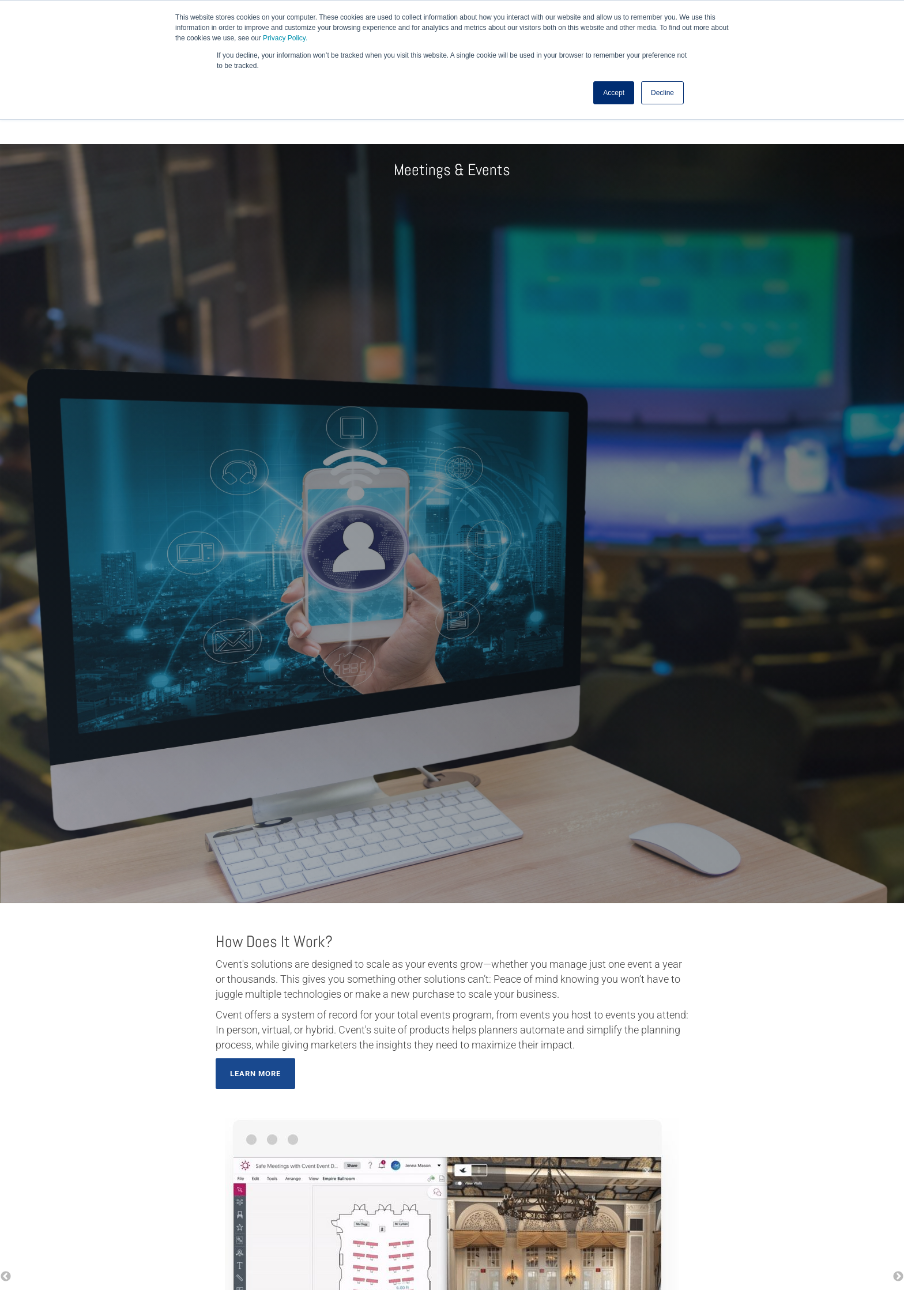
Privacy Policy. (285, 38)
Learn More (255, 1073)
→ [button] (898, 1277)
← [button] (6, 1277)
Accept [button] (613, 93)
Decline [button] (662, 93)
